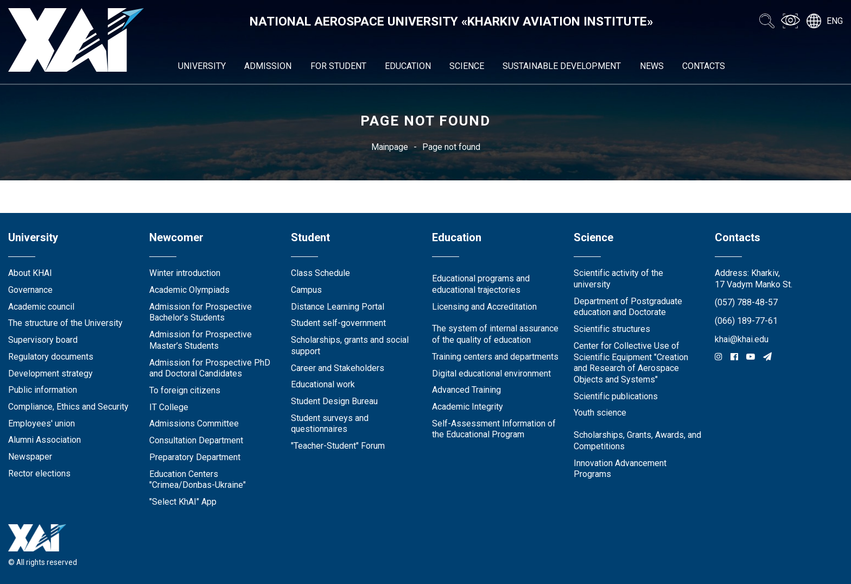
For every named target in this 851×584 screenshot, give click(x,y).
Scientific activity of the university (618, 279)
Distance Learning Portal (337, 307)
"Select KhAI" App (183, 502)
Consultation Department (196, 440)
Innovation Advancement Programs (620, 469)
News (652, 66)
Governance (30, 290)
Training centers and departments (495, 356)
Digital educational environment (491, 373)
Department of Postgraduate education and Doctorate (628, 307)
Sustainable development (562, 66)
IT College (168, 407)
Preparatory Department (194, 457)
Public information (42, 390)
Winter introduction (184, 273)
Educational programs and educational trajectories (481, 284)
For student (338, 66)
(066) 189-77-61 (746, 321)
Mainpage (389, 147)
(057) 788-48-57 (746, 302)
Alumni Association (44, 440)
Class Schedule (320, 273)
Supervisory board (43, 340)
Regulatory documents (50, 356)
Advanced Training (466, 390)
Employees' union (41, 423)
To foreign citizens (184, 390)
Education (408, 66)
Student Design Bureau (334, 401)
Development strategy (50, 373)
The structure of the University (65, 323)
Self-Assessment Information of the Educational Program (494, 429)
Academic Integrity (467, 406)
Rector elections (39, 473)
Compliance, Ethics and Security (68, 406)
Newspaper (30, 456)
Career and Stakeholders (337, 368)
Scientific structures (612, 329)
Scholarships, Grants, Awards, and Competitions (637, 440)
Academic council (41, 307)
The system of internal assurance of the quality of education (495, 334)
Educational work (323, 384)
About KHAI (30, 273)
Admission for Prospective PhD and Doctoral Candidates (209, 368)
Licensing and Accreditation (484, 307)
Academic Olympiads (189, 290)
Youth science (600, 412)
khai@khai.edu (742, 339)
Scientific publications (616, 396)
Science (466, 66)
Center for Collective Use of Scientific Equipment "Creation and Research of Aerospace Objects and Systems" (631, 363)
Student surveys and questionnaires (330, 424)
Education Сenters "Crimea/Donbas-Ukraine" (197, 480)
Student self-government (338, 323)
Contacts (703, 66)
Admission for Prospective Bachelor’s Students (200, 312)
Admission (267, 66)
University (202, 66)
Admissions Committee (194, 423)
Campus (306, 290)
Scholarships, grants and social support (350, 345)
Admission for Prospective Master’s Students (200, 340)
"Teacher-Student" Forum (338, 446)
